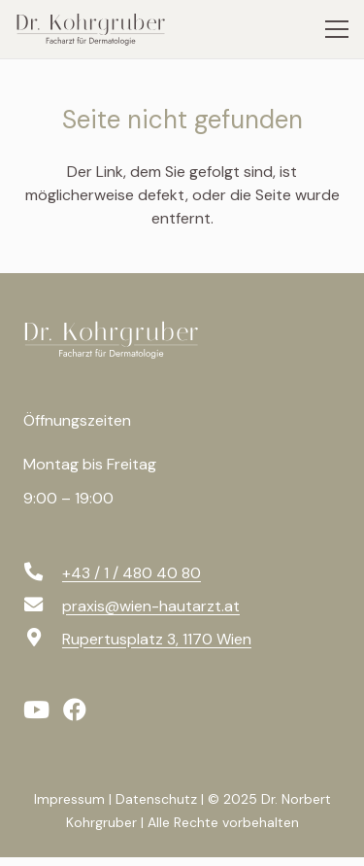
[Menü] (337, 29)
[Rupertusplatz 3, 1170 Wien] (42, 639)
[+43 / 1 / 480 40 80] (42, 573)
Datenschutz (156, 799)
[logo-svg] (99, 29)
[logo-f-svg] (120, 340)
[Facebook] (74, 709)
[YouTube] (36, 709)
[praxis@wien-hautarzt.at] (42, 606)
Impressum (69, 799)
